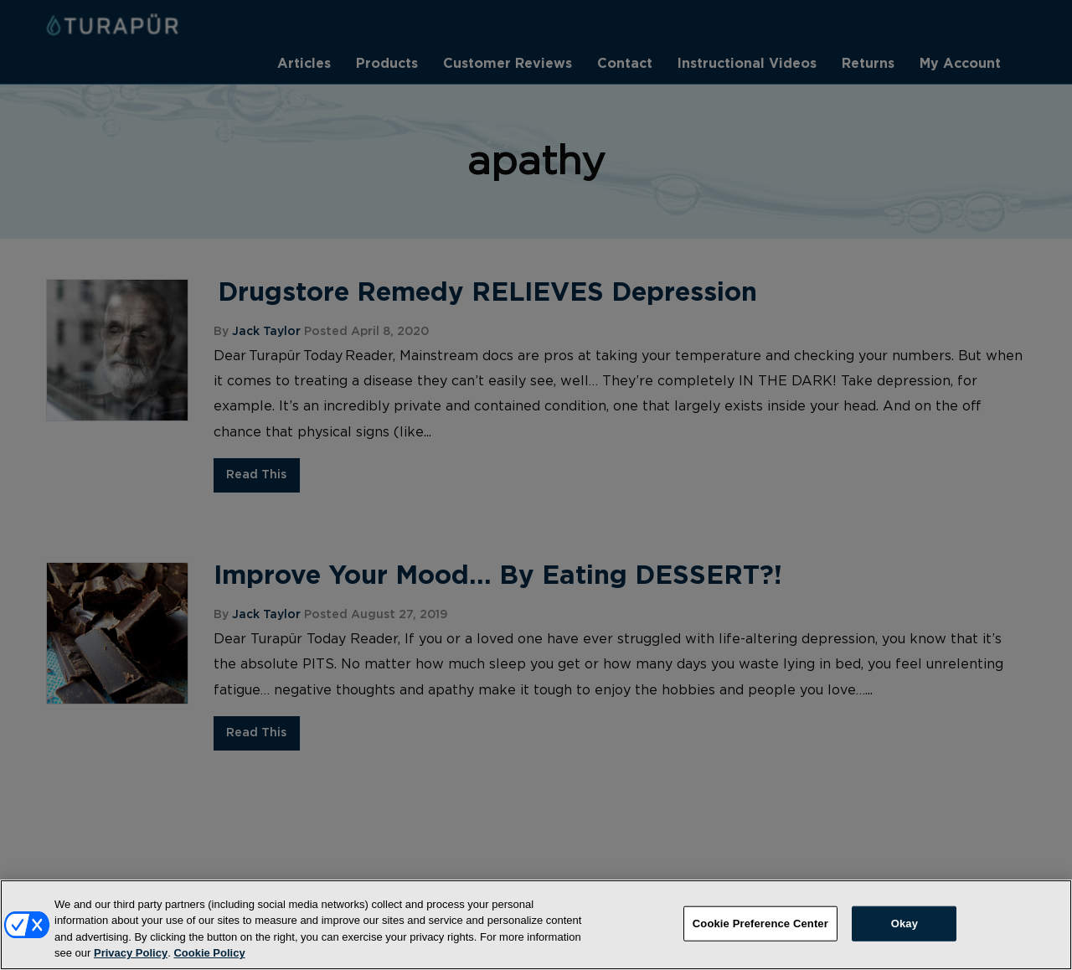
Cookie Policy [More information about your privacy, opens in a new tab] (209, 963)
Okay (904, 932)
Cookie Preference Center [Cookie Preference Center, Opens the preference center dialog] (760, 932)
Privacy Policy (131, 963)
